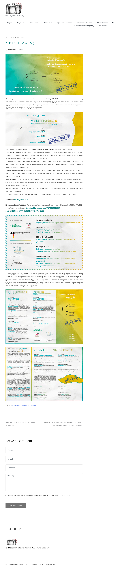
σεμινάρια (33, 405)
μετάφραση (25, 405)
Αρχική (9, 22)
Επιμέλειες (48, 22)
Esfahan (38, 564)
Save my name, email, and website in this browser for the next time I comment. (40, 495)
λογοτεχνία (16, 405)
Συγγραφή (20, 22)
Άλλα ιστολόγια (102, 22)
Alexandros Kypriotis (15, 49)
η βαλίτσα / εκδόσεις (64, 22)
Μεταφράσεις (34, 22)
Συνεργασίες (103, 25)
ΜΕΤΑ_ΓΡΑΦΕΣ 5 (21, 199)
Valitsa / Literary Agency (84, 25)
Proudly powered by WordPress (17, 564)
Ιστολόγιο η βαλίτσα (84, 22)
